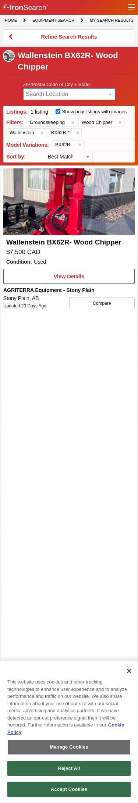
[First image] (69, 201)
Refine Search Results (69, 38)
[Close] (129, 671)
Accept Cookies (69, 789)
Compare (102, 303)
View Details (69, 278)
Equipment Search (53, 21)
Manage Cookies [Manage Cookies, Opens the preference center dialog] (69, 747)
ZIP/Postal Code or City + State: (57, 84)
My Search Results (111, 21)
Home (10, 19)
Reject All (69, 768)
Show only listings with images (94, 111)
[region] (69, 732)
